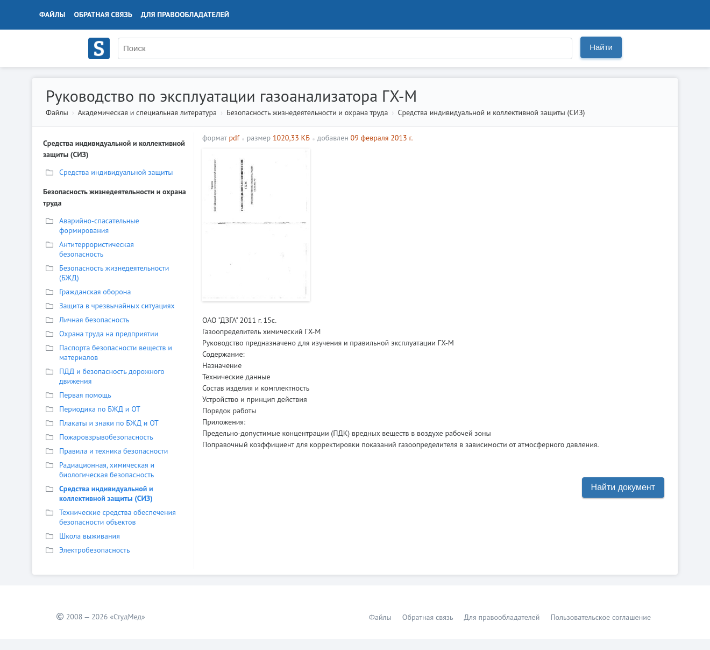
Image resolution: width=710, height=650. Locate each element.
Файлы (52, 14)
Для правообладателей (185, 14)
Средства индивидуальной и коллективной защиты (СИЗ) (491, 112)
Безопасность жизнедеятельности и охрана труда (307, 112)
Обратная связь (103, 14)
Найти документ (623, 487)
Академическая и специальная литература (147, 112)
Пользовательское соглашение (600, 617)
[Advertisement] (492, 224)
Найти (601, 47)
